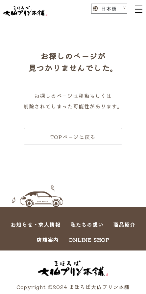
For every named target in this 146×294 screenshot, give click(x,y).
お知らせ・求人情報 (35, 224)
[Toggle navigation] (139, 8)
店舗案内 (47, 240)
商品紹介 (124, 224)
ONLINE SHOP (89, 240)
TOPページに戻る (72, 137)
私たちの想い (87, 224)
